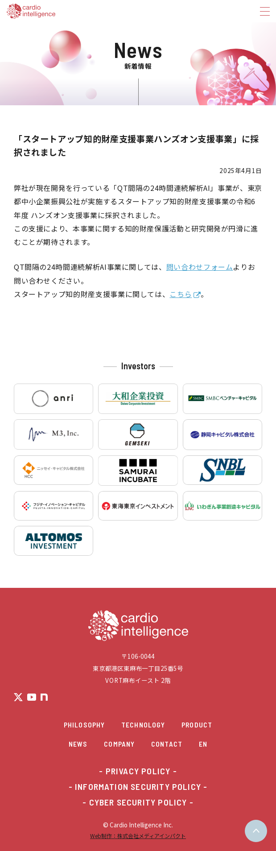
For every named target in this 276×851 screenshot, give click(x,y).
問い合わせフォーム (199, 266)
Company (119, 743)
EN (203, 743)
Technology (143, 724)
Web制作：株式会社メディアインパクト (138, 835)
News (78, 743)
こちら (180, 294)
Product (196, 724)
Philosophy (84, 724)
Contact (166, 743)
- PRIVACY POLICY (134, 771)
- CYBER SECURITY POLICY (134, 802)
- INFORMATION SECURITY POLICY (135, 786)
